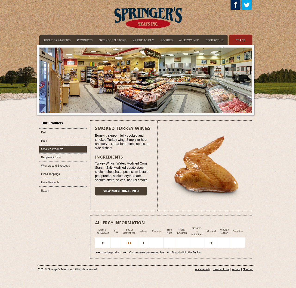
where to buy (143, 40)
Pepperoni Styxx (51, 157)
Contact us (214, 40)
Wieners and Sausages (55, 165)
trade (240, 40)
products (84, 40)
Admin (236, 269)
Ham (44, 140)
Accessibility (202, 269)
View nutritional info (121, 191)
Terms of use (221, 269)
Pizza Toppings (50, 174)
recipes (166, 40)
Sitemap (248, 269)
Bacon (45, 190)
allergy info (189, 40)
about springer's (57, 40)
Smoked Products (52, 149)
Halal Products (50, 182)
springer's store (112, 40)
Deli (43, 132)
